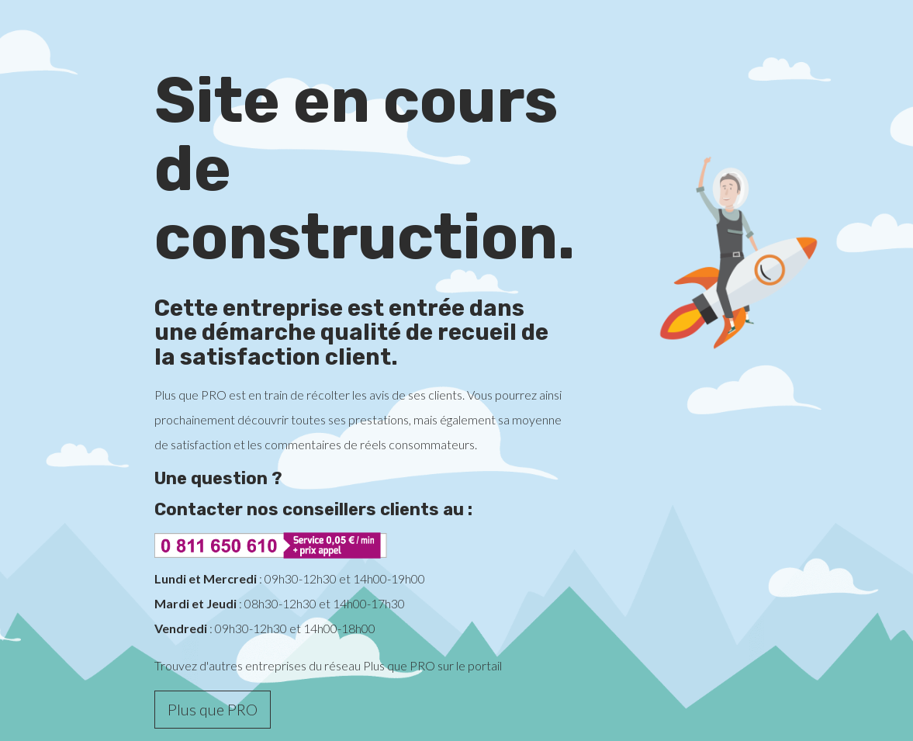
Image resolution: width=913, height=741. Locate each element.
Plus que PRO (213, 709)
